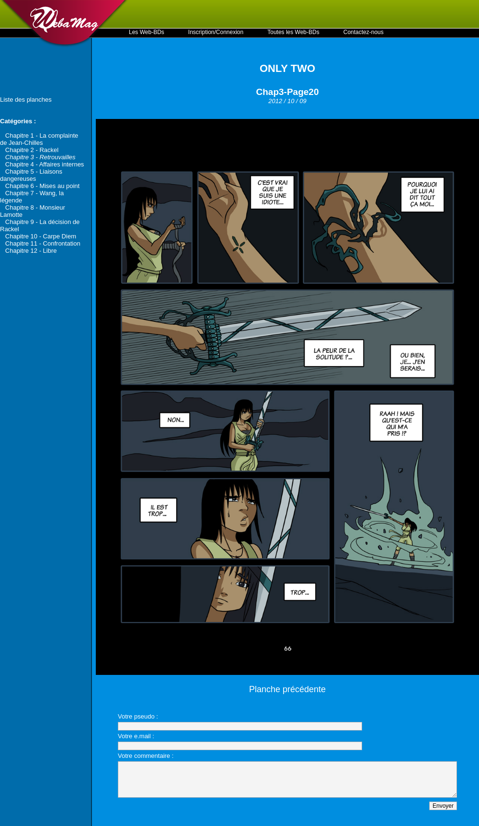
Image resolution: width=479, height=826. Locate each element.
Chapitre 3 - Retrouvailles (40, 157)
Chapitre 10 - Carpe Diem (40, 236)
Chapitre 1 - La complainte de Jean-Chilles (39, 139)
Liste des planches (26, 99)
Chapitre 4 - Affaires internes (44, 164)
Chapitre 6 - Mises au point (42, 185)
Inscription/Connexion (215, 32)
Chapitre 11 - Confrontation (42, 243)
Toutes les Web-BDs (293, 32)
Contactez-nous (363, 32)
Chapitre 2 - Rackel (31, 149)
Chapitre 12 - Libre (31, 250)
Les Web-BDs (146, 32)
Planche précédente (287, 689)
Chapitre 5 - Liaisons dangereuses (31, 175)
